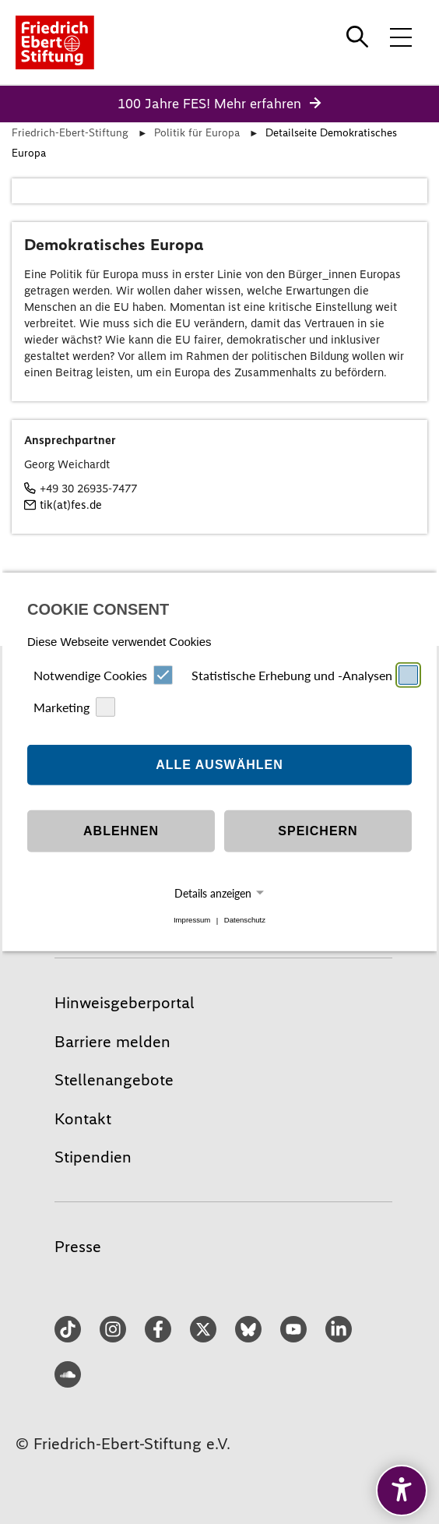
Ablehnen (121, 831)
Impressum (192, 920)
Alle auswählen (219, 764)
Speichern (317, 831)
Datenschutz (244, 920)
